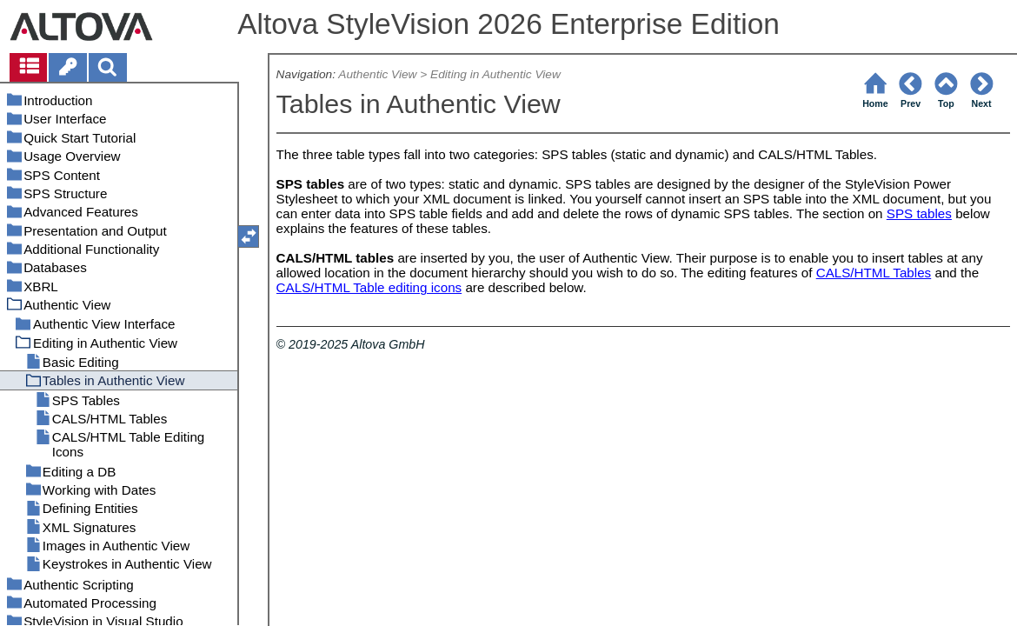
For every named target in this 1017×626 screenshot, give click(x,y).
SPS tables (919, 213)
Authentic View (377, 74)
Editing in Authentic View (495, 74)
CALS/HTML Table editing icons (369, 287)
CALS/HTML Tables (874, 272)
